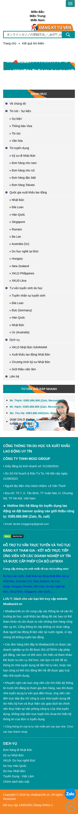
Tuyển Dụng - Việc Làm (18, 776)
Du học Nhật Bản (14, 771)
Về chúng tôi (18, 103)
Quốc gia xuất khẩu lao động (28, 192)
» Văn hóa (16, 140)
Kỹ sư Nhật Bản (13, 755)
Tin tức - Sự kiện (20, 111)
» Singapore (17, 222)
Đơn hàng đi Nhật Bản (17, 750)
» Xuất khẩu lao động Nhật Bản (29, 354)
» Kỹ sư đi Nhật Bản (22, 155)
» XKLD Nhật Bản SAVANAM (28, 347)
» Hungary (16, 258)
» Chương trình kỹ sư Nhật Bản (29, 362)
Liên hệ (14, 376)
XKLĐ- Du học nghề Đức (19, 760)
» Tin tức (15, 133)
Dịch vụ (15, 339)
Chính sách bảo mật (16, 781)
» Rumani (15, 229)
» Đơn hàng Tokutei (22, 185)
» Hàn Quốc (17, 214)
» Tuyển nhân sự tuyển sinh (27, 295)
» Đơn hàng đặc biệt (22, 177)
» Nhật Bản (16, 200)
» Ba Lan (15, 236)
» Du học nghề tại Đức (23, 251)
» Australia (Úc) (19, 244)
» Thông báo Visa (20, 126)
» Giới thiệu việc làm (22, 369)
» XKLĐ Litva (17, 280)
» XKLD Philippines (21, 273)
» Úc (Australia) (19, 332)
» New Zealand (19, 266)
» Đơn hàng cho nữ (22, 170)
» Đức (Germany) (20, 310)
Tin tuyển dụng (19, 148)
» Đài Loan (16, 207)
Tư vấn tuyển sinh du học (26, 288)
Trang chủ (9, 43)
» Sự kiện (15, 118)
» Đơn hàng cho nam (23, 163)
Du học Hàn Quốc (14, 766)
